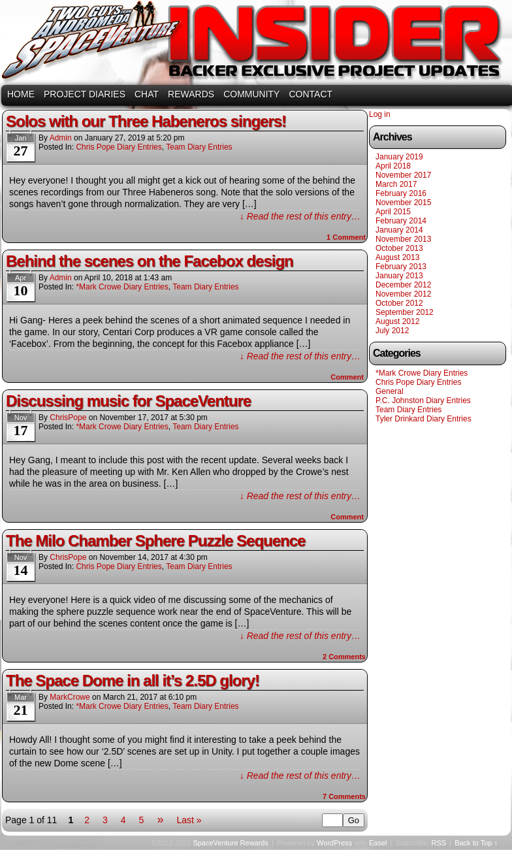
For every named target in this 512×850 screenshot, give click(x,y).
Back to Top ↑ (476, 843)
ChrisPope (68, 417)
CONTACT (310, 94)
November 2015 (403, 202)
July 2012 (392, 330)
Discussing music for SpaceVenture (128, 401)
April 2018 (393, 166)
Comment (346, 237)
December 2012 (403, 284)
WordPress (334, 843)
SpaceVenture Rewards (254, 44)
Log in (380, 114)
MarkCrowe (69, 697)
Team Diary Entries (199, 147)
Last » (188, 820)
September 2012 (405, 312)
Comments (344, 657)
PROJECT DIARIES (84, 94)
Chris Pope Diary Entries (118, 147)
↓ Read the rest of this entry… (300, 216)
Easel (378, 843)
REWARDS (191, 94)
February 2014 (401, 220)
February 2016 (401, 193)
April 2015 (393, 211)
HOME (21, 94)
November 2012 (403, 294)
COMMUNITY (251, 94)
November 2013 (403, 239)
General (390, 391)
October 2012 (399, 303)
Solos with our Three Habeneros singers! (146, 121)
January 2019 (399, 156)
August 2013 (397, 257)
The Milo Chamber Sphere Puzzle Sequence (155, 540)
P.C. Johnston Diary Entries (423, 400)
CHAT (147, 94)
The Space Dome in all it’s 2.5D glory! (132, 680)
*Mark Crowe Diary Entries (122, 286)
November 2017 (403, 175)
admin (61, 137)
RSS (439, 843)
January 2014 (399, 230)
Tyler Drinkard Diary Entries (424, 418)
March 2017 (396, 184)
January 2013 (399, 275)
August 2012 (397, 321)
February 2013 (401, 266)
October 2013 (399, 248)
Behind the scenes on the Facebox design (149, 261)
